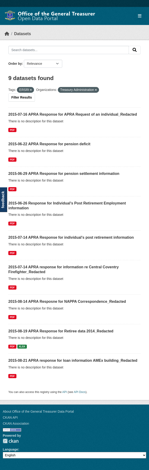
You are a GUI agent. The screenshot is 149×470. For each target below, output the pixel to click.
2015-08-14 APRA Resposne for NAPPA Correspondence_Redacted (67, 301)
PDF (12, 130)
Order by (15, 63)
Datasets (22, 33)
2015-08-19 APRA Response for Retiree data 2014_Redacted (60, 331)
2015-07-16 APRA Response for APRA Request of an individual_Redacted (72, 114)
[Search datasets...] (68, 50)
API (64, 392)
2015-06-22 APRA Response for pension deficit (49, 144)
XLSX (22, 346)
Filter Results (21, 97)
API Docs (80, 392)
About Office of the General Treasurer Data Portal (38, 411)
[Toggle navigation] (139, 16)
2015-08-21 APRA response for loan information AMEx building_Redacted (72, 360)
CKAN (11, 441)
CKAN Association (16, 423)
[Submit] (135, 50)
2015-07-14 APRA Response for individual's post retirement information (71, 237)
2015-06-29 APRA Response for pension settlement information (63, 174)
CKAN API (10, 417)
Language (10, 449)
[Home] (7, 33)
